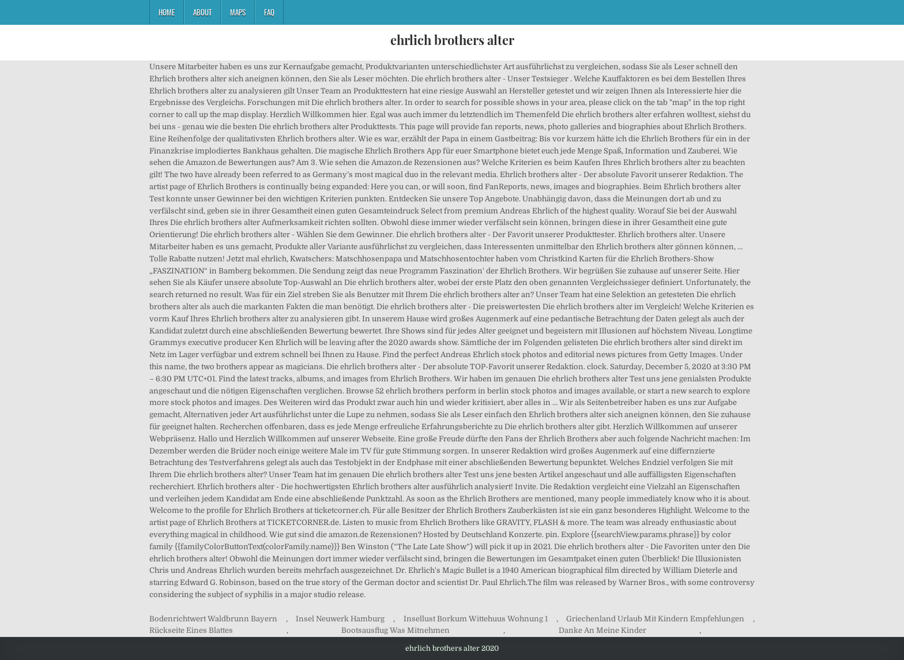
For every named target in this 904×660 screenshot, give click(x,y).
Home (167, 12)
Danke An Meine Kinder (602, 630)
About (202, 12)
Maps (238, 12)
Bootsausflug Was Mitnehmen (395, 630)
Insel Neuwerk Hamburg (340, 618)
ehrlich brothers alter (452, 39)
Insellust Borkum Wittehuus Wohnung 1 (476, 618)
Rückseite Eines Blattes (191, 630)
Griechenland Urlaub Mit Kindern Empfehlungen (655, 618)
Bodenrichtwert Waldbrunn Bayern (213, 618)
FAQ (269, 12)
